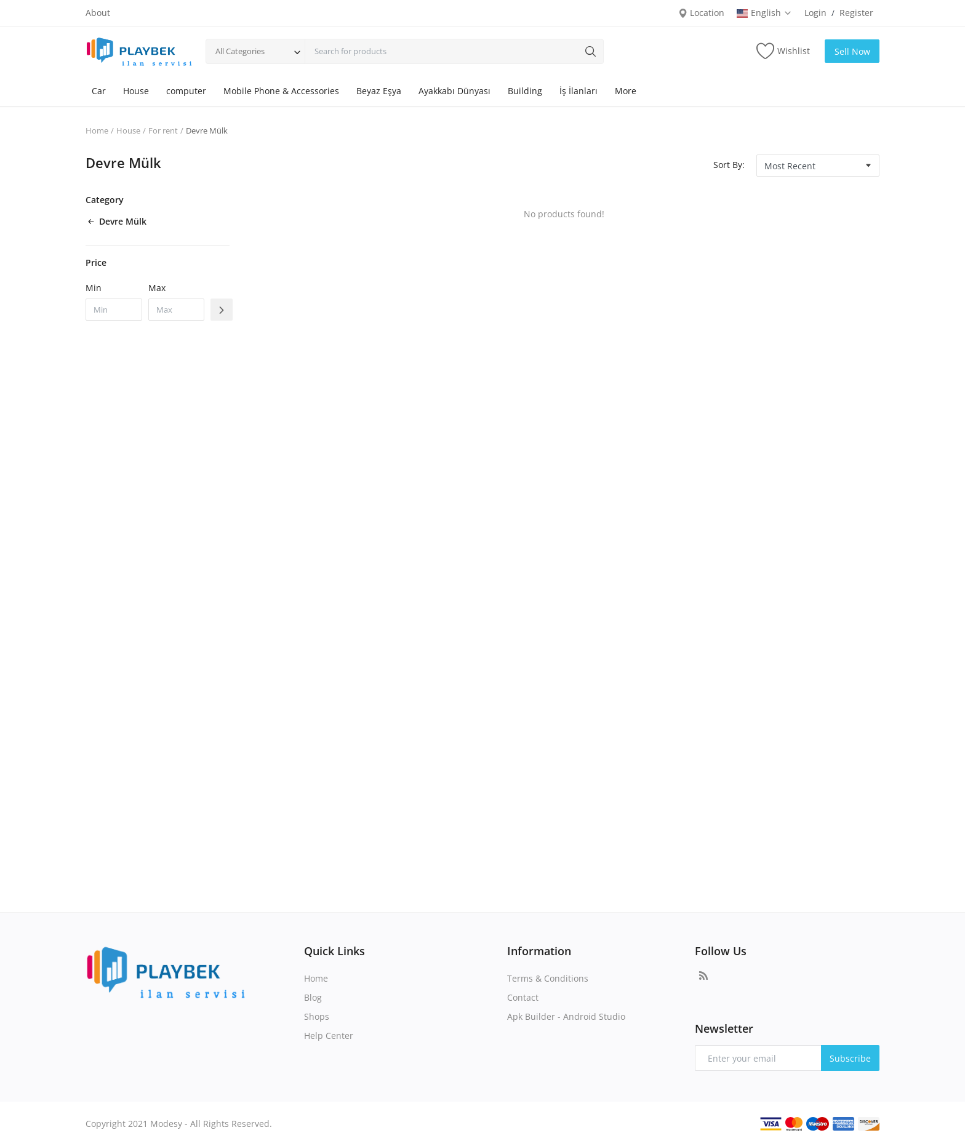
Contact (523, 997)
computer (186, 91)
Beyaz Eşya (378, 91)
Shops (316, 1016)
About (98, 12)
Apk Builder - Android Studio (566, 1016)
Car (99, 91)
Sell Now (852, 51)
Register (856, 12)
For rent (163, 130)
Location (701, 12)
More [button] (625, 91)
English (764, 12)
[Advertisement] (563, 648)
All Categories (240, 51)
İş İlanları (578, 91)
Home (97, 130)
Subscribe (850, 1058)
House (136, 91)
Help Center (328, 1035)
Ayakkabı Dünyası (454, 91)
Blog (313, 997)
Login (815, 12)
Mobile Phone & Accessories (281, 91)
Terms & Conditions (547, 978)
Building (525, 91)
